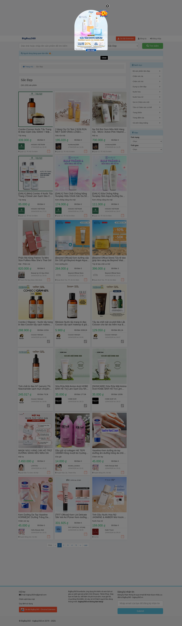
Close (104, 58)
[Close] (107, 6)
